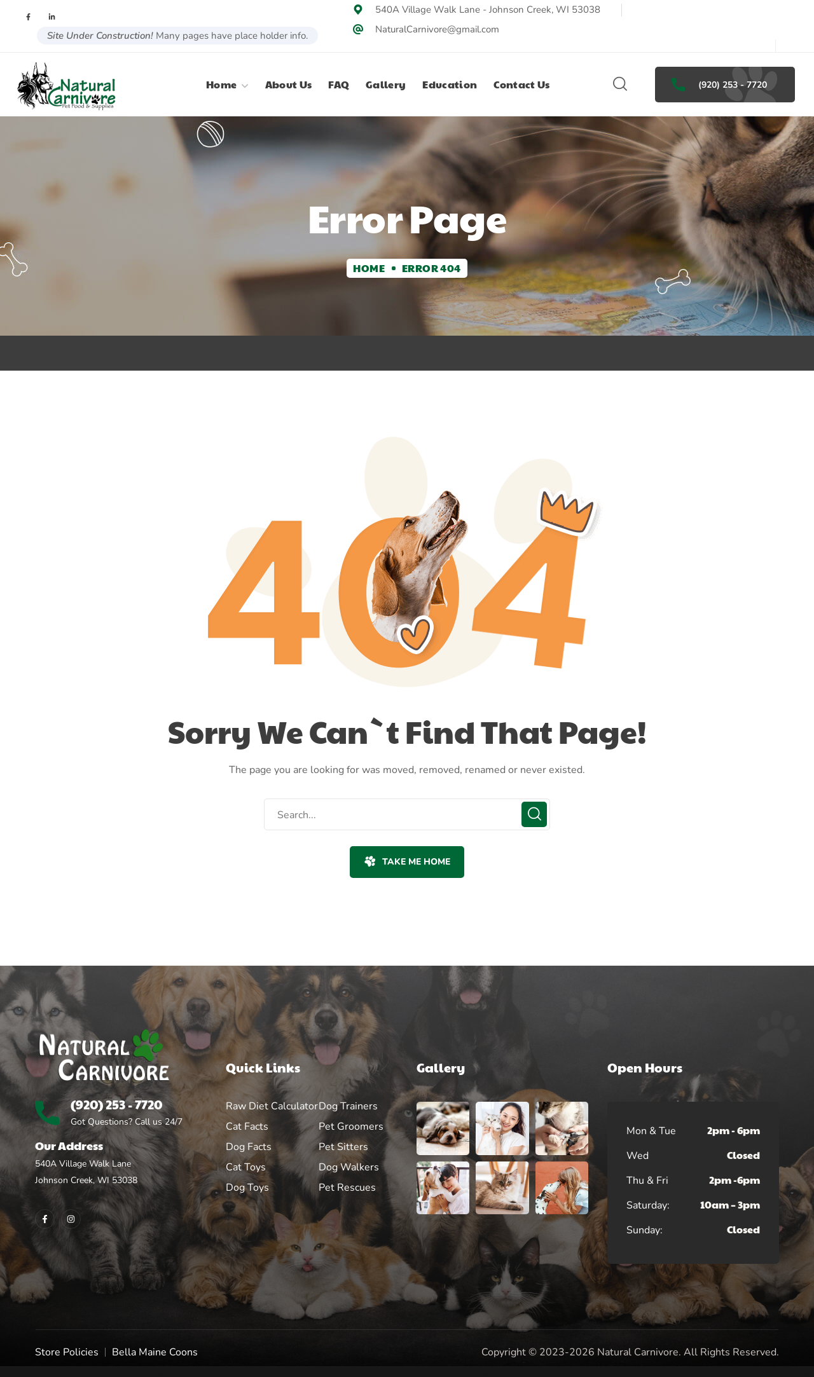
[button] (620, 84)
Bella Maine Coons (155, 1352)
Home (369, 268)
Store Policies (67, 1352)
